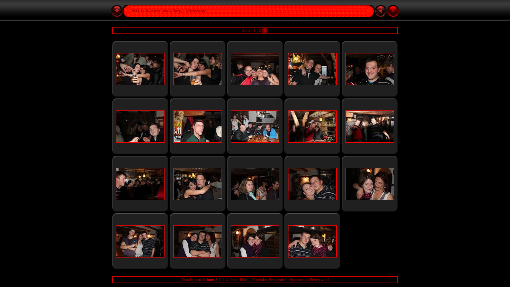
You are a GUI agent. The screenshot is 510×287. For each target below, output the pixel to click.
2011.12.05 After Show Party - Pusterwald (169, 11)
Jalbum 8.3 (211, 279)
